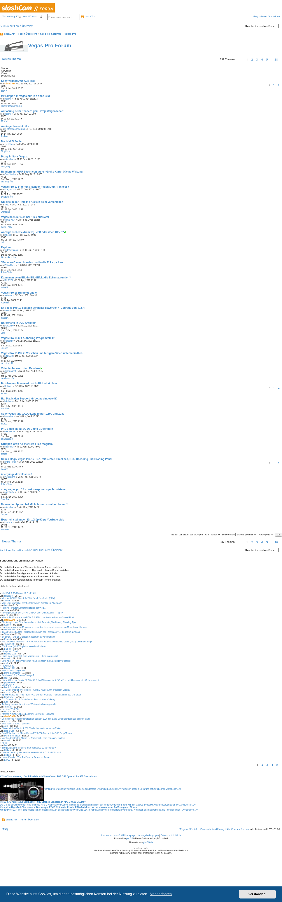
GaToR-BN (9, 629)
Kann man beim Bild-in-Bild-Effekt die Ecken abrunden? (36, 277)
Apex (4, 743)
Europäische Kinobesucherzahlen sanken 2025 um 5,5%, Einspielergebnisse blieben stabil (46, 719)
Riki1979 (8, 280)
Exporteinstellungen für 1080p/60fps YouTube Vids (32, 519)
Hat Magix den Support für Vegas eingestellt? (29, 398)
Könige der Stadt (10, 651)
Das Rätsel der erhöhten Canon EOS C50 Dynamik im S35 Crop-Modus (37, 733)
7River (7, 600)
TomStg (8, 707)
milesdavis (9, 159)
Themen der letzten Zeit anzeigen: (195, 534)
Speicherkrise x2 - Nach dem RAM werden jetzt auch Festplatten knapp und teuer (41, 694)
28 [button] (276, 59)
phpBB (129, 879)
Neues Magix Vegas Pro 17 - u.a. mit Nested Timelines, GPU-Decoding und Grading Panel (56, 459)
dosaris (4, 469)
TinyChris (9, 144)
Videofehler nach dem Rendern (20, 368)
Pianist (7, 639)
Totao (6, 634)
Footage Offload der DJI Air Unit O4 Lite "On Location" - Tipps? (32, 612)
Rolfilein (8, 386)
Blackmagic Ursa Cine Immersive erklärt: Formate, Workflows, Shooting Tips (39, 622)
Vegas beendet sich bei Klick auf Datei (25, 217)
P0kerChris (9, 265)
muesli (7, 235)
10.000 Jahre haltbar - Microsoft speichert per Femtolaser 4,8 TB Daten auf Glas (41, 632)
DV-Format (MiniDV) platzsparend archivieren (24, 646)
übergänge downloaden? (16, 474)
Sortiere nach (239, 534)
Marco (4, 423)
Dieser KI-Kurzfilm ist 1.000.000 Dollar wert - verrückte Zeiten (31, 728)
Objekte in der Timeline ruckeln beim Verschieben (32, 201)
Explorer (6, 247)
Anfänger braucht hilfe (15, 126)
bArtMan (8, 401)
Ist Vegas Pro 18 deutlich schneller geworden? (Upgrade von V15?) (42, 307)
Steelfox (5, 499)
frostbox (8, 522)
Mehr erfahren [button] (161, 894)
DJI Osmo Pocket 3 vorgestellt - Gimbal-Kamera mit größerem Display (36, 690)
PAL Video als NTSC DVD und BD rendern (27, 428)
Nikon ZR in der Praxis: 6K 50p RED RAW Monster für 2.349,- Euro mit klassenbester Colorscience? (50, 680)
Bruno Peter (10, 462)
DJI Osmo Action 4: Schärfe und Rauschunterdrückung (28, 699)
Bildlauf (7, 750)
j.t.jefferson (9, 682)
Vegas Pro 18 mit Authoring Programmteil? (27, 338)
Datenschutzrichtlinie (171, 876)
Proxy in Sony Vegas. (14, 156)
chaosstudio (10, 431)
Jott (3, 242)
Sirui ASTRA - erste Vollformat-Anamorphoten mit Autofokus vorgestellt (36, 661)
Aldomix (8, 295)
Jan (6, 610)
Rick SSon (9, 731)
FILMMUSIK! (8, 666)
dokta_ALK (9, 220)
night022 (8, 356)
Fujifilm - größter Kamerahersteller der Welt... (24, 608)
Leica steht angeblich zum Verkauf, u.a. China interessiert (30, 656)
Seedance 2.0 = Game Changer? (18, 675)
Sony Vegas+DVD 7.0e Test (18, 80)
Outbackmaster (11, 250)
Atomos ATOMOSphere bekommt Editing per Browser (28, 714)
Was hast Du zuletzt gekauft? (16, 723)
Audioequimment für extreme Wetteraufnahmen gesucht (29, 704)
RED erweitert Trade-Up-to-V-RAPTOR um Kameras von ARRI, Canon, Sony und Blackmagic (47, 641)
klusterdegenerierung (11, 106)
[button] (239, 59)
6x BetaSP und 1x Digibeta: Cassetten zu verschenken (28, 637)
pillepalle (8, 596)
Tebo (6, 204)
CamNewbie (10, 174)
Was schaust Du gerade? (14, 670)
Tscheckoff (9, 644)
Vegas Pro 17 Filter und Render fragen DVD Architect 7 (35, 186)
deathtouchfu (10, 371)
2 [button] (252, 59)
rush (6, 615)
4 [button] (262, 59)
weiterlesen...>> (174, 789)
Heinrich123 (10, 653)
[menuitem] (23, 16)
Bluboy (4, 136)
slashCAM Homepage (124, 876)
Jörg (6, 726)
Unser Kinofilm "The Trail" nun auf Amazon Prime (25, 757)
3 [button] (257, 59)
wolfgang (5, 166)
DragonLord (10, 189)
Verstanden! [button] (257, 894)
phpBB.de (148, 883)
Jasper (4, 348)
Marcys (7, 99)
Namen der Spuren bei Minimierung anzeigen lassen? (34, 504)
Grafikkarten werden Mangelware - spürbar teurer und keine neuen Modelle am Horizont (44, 627)
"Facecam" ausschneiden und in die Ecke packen (32, 262)
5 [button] (267, 59)
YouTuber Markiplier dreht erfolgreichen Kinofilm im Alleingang (32, 603)
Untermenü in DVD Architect (18, 322)
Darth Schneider (12, 673)
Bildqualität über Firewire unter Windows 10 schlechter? (29, 748)
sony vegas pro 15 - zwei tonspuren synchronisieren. (34, 489)
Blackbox (8, 697)
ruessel (7, 625)
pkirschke (9, 325)
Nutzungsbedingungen (148, 876)
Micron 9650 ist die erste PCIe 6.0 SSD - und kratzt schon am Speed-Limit (38, 617)
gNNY (4, 91)
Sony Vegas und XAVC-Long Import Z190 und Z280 (32, 413)
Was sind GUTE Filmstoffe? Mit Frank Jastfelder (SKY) (28, 598)
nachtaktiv (9, 492)
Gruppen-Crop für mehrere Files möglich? (27, 444)
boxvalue (8, 416)
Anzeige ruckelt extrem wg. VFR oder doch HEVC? (32, 232)
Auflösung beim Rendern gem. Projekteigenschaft (32, 111)
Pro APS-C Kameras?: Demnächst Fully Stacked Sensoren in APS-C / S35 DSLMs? (43, 802)
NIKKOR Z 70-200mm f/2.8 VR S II (19, 593)
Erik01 (7, 760)
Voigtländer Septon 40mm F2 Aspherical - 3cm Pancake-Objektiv (33, 738)
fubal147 (5, 318)
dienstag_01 (7, 181)
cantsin (7, 658)
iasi (5, 605)
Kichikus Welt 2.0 (10, 709)
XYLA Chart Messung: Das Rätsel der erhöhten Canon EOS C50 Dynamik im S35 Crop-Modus (48, 776)
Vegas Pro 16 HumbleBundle (19, 292)
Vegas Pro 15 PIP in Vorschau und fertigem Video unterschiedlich (41, 353)
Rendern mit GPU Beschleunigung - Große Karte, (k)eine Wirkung (42, 171)
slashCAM (88, 16)
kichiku (7, 711)
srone (4, 393)
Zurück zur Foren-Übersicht (14, 550)
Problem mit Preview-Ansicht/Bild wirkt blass (29, 383)
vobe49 (4, 287)
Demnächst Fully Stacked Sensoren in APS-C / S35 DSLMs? (31, 752)
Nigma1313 (9, 668)
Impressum (106, 876)
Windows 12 (8, 685)
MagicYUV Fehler (12, 141)
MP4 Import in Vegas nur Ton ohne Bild (25, 96)
